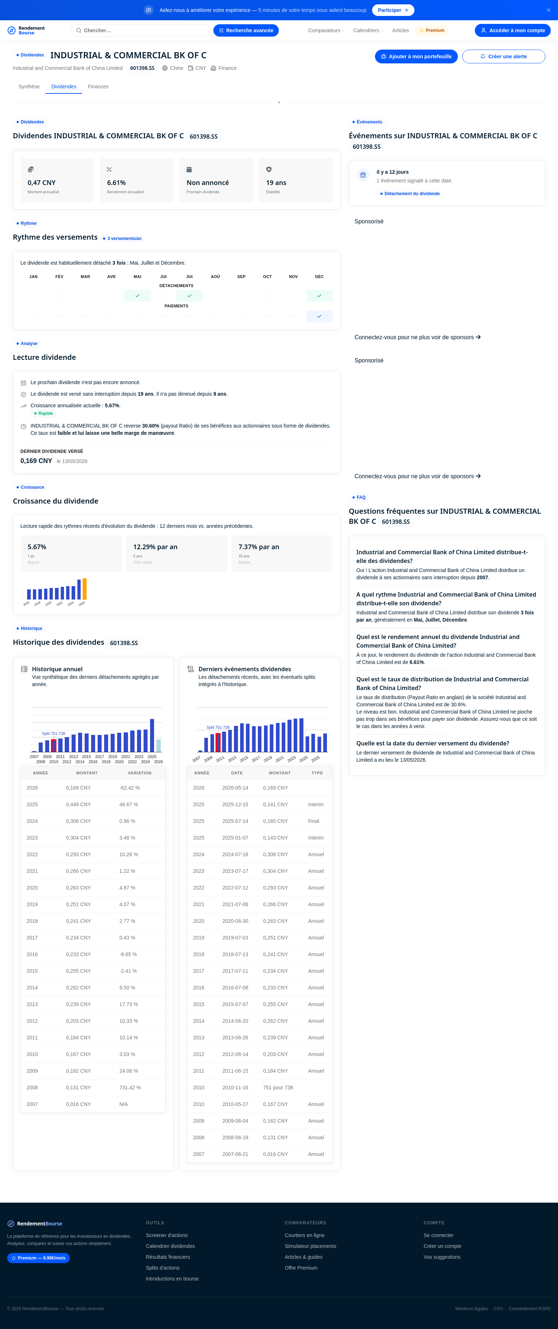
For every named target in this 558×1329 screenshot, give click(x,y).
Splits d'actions (163, 1268)
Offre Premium (301, 1268)
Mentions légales (471, 1308)
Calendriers (368, 30)
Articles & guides (304, 1257)
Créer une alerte (503, 56)
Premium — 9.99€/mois (38, 1258)
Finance (223, 68)
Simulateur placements (310, 1246)
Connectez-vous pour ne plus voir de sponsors (418, 337)
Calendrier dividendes (170, 1246)
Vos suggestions (442, 1257)
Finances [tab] (98, 86)
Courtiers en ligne (305, 1235)
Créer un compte (442, 1246)
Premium (431, 30)
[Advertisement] (447, 279)
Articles (400, 30)
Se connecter (439, 1235)
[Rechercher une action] (140, 30)
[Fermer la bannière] (549, 10)
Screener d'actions (167, 1235)
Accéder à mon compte (513, 30)
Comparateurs (327, 30)
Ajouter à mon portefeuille (416, 56)
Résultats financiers (168, 1257)
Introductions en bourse (172, 1279)
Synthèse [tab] (29, 86)
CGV (498, 1308)
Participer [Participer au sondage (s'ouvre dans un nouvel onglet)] (393, 10)
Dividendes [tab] (63, 86)
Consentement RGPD (530, 1308)
